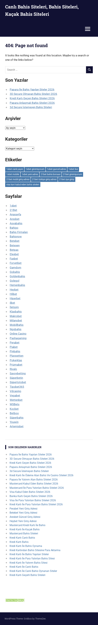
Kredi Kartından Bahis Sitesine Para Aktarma (35, 550)
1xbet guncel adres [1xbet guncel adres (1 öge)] (56, 169)
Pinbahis (15, 351)
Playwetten (16, 355)
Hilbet (13, 294)
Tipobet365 (17, 386)
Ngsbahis (15, 329)
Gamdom (15, 267)
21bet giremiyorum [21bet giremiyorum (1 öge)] (72, 174)
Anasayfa (15, 214)
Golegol (14, 280)
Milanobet (16, 320)
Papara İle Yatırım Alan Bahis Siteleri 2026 (34, 479)
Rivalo (13, 369)
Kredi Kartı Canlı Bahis (22, 537)
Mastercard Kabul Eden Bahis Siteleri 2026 (34, 483)
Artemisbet (16, 426)
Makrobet (16, 316)
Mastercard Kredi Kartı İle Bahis (27, 525)
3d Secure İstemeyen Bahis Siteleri (31, 107)
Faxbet (14, 258)
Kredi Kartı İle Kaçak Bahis (25, 529)
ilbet (12, 302)
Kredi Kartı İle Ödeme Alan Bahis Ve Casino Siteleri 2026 (41, 475)
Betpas (14, 249)
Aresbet (14, 219)
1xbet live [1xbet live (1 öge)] (73, 169)
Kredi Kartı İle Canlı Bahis (24, 566)
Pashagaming (18, 338)
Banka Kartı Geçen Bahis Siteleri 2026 (31, 496)
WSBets (14, 404)
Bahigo (14, 227)
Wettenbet (16, 400)
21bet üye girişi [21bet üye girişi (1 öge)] (66, 179)
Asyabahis (16, 223)
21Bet (13, 210)
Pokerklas (16, 360)
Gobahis (15, 272)
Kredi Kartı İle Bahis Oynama (26, 546)
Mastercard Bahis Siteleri (24, 533)
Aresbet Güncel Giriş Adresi (25, 516)
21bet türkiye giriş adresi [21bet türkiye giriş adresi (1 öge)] (44, 179)
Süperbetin (16, 377)
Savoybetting (18, 373)
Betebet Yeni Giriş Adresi (23, 512)
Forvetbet (16, 263)
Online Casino (18, 333)
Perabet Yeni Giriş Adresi (23, 508)
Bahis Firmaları (19, 232)
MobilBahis (16, 324)
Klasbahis (16, 311)
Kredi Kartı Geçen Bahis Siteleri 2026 (32, 98)
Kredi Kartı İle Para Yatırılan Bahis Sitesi (32, 558)
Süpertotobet (18, 382)
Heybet (14, 289)
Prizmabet (16, 364)
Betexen (15, 245)
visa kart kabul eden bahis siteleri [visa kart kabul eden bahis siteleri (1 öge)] (22, 184)
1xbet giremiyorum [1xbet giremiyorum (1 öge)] (35, 169)
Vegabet (15, 395)
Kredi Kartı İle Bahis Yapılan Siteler (29, 554)
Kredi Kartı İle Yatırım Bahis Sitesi (28, 562)
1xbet (13, 205)
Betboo (14, 413)
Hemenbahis (17, 285)
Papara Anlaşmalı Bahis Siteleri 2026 (32, 102)
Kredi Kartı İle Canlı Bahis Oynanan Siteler (33, 571)
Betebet (14, 240)
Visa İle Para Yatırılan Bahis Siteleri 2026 (33, 500)
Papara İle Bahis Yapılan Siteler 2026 (32, 89)
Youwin (14, 422)
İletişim (14, 307)
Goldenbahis (17, 276)
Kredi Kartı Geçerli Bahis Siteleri (27, 575)
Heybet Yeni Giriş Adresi (23, 521)
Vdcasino (15, 391)
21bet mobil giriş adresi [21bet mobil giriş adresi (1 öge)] (17, 179)
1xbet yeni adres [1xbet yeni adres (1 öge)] (30, 174)
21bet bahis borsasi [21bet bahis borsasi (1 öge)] (50, 174)
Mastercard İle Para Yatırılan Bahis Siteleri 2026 (37, 487)
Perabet (14, 342)
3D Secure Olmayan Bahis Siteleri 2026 (33, 94)
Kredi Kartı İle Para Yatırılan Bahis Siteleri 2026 (36, 504)
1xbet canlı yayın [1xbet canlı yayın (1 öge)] (14, 169)
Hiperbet (15, 298)
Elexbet (14, 254)
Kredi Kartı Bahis (19, 541)
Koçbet (14, 408)
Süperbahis (16, 417)
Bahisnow (16, 236)
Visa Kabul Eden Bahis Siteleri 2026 (30, 491)
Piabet (14, 347)
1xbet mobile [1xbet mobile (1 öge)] (12, 174)
